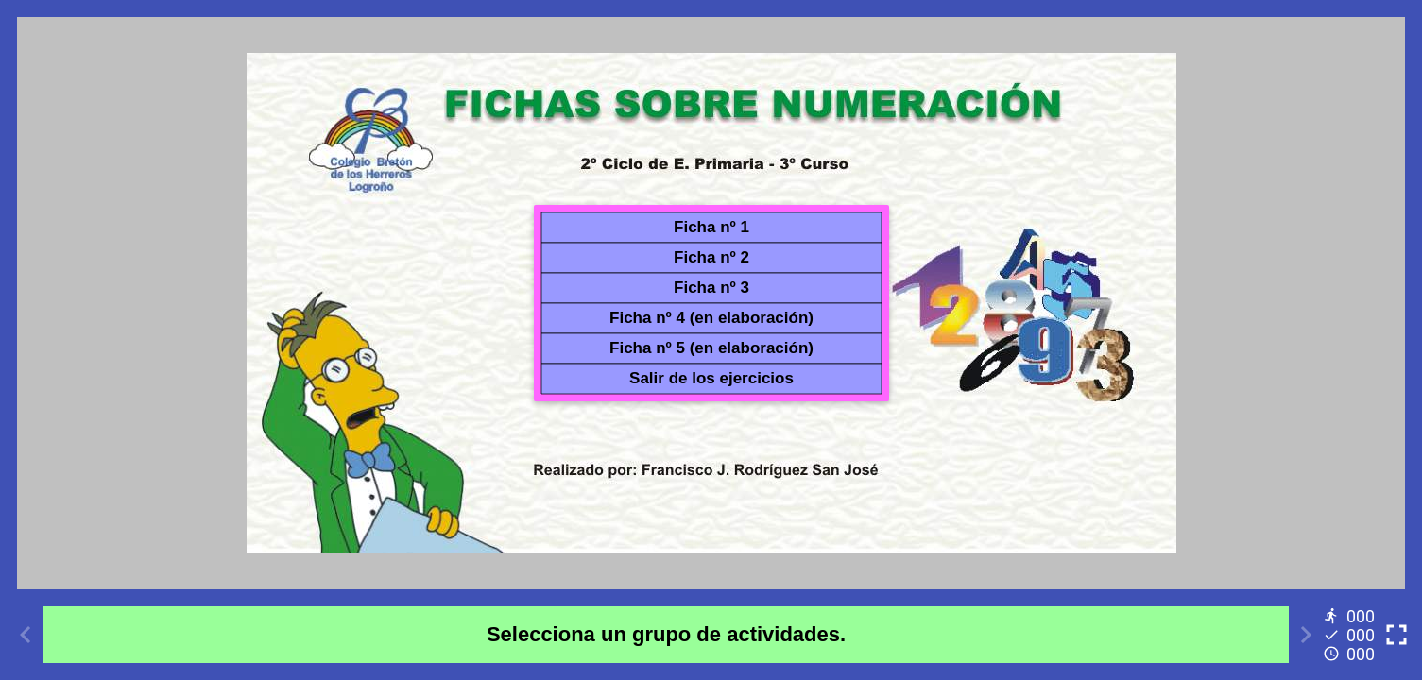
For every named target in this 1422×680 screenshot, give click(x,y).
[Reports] (1351, 634)
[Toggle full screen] (1396, 635)
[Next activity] (1306, 635)
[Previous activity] (26, 635)
